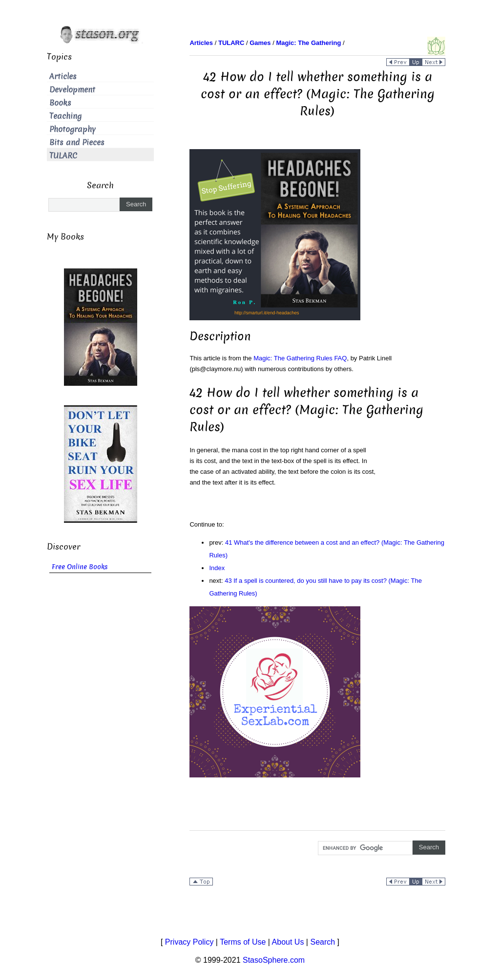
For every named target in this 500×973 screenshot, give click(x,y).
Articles (63, 76)
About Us (288, 942)
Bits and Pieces (76, 142)
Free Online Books (80, 567)
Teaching (65, 116)
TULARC (63, 156)
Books (60, 103)
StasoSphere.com (274, 960)
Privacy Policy (189, 942)
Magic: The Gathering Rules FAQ (300, 358)
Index (217, 568)
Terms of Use (243, 942)
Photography (72, 129)
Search (322, 942)
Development (72, 90)
